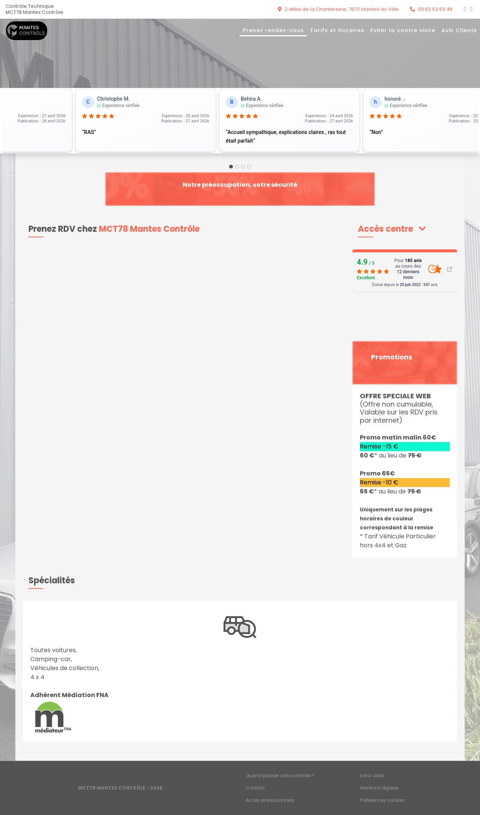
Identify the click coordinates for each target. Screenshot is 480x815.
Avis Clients (459, 30)
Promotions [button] (391, 357)
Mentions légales (379, 788)
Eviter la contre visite (402, 30)
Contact (255, 788)
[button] (392, 229)
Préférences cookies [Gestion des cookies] (382, 800)
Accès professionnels (270, 800)
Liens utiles (372, 775)
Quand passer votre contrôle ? (280, 775)
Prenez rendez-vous (273, 30)
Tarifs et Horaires (337, 30)
